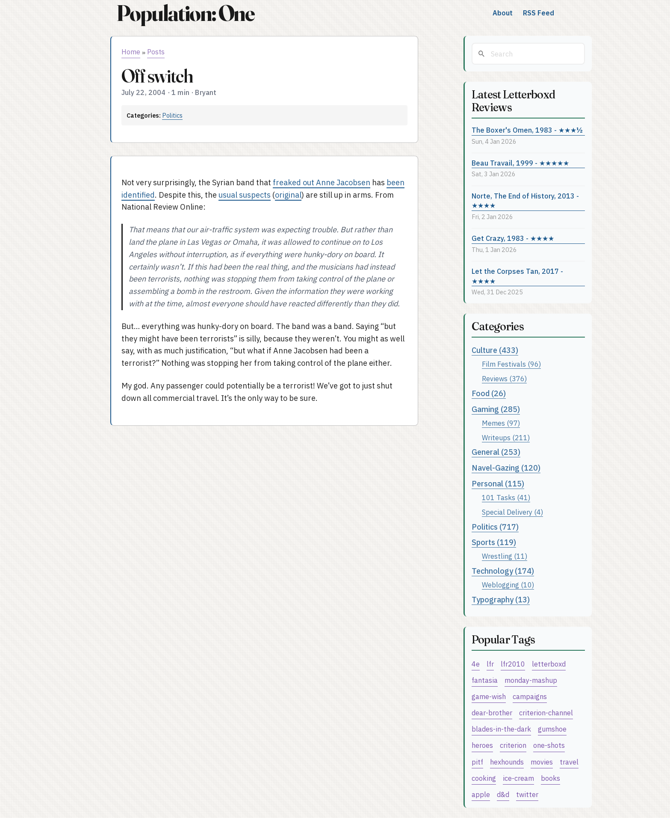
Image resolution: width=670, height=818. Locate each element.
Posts (156, 51)
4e (476, 663)
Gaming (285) (496, 409)
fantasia (485, 680)
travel (569, 761)
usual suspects (244, 195)
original (288, 195)
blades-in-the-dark (501, 728)
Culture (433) (495, 350)
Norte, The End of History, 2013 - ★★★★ (525, 200)
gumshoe (552, 728)
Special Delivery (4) (512, 511)
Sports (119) (494, 542)
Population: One (185, 13)
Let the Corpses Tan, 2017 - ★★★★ (517, 276)
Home (130, 51)
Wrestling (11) (504, 555)
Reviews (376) (504, 378)
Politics (172, 115)
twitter (527, 794)
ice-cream (518, 778)
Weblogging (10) (508, 584)
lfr (490, 663)
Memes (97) (501, 422)
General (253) (496, 452)
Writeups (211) (506, 437)
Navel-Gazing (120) (506, 468)
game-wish (489, 696)
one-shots (549, 745)
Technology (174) (503, 571)
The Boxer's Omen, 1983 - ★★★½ (527, 129)
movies (542, 761)
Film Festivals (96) (511, 363)
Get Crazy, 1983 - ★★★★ (513, 238)
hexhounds (507, 761)
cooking (484, 778)
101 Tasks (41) (506, 497)
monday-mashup (531, 680)
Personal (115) (498, 484)
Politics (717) (495, 527)
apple (481, 794)
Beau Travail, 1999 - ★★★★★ (520, 162)
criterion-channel (546, 712)
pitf (477, 761)
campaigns (530, 696)
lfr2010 (513, 663)
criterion (513, 745)
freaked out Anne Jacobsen (321, 182)
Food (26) (489, 393)
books (550, 778)
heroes (482, 745)
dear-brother (492, 712)
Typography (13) (501, 600)
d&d (503, 794)
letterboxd (549, 663)
